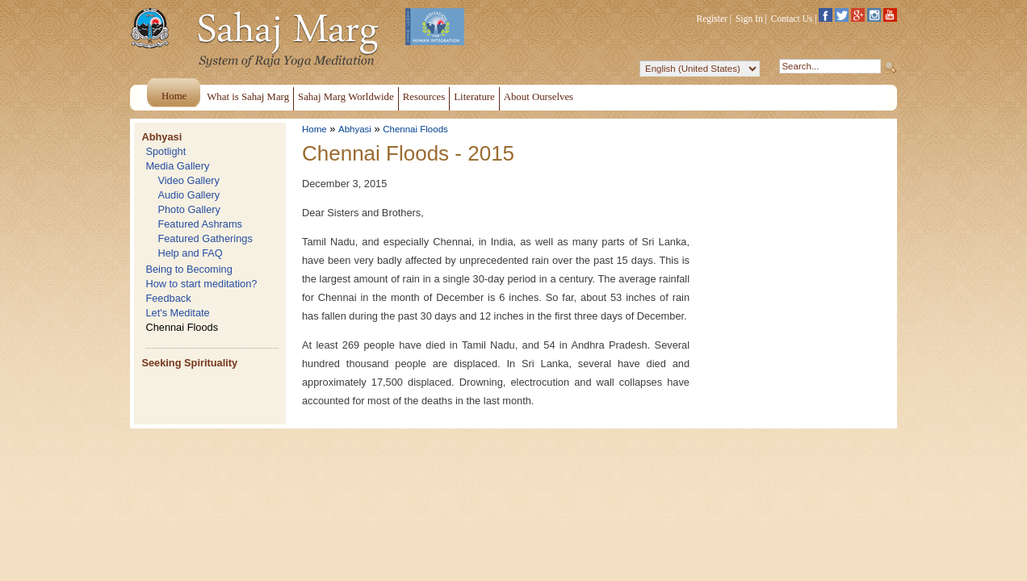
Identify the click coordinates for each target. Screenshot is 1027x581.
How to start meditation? (201, 284)
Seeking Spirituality (189, 363)
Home (314, 129)
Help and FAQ (189, 253)
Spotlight (165, 151)
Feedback (168, 298)
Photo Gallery (188, 209)
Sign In (749, 18)
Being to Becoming (188, 269)
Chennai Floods (181, 327)
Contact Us (792, 18)
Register (712, 18)
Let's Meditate (177, 313)
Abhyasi (161, 137)
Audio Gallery (188, 195)
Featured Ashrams (199, 224)
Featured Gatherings (204, 238)
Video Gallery (188, 180)
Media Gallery (177, 166)
